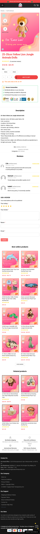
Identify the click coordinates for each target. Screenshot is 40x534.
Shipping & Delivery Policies (8, 495)
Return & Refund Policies (7, 499)
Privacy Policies (5, 482)
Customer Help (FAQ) (7, 504)
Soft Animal (10, 11)
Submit (4, 240)
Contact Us (4, 502)
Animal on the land (23, 149)
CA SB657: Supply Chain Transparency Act (12, 487)
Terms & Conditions (6, 479)
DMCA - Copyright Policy (7, 484)
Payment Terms (5, 497)
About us (3, 477)
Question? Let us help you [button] (32, 532)
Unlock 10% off (36, 526)
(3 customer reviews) (15, 61)
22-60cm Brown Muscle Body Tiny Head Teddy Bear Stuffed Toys (10, 395)
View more (20, 364)
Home (2, 11)
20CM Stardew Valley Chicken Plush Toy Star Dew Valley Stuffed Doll (10, 298)
